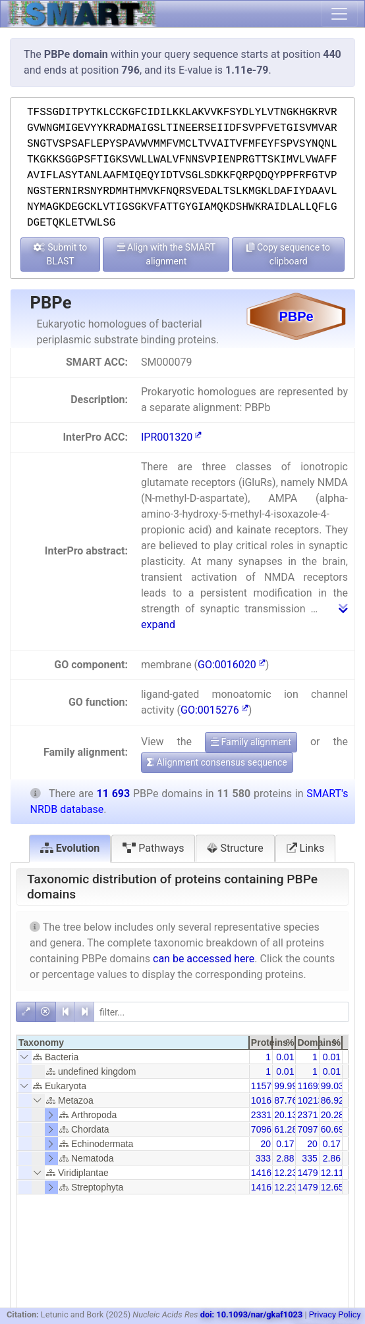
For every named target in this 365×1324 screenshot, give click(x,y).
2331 (261, 1115)
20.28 (332, 1115)
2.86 (332, 1158)
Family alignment (251, 742)
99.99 (285, 1086)
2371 (307, 1115)
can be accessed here (203, 958)
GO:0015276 (214, 710)
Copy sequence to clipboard (288, 254)
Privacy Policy (335, 1314)
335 (309, 1158)
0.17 (285, 1144)
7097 (307, 1129)
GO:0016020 (232, 664)
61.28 (285, 1129)
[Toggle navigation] (339, 14)
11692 (310, 1086)
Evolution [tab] (70, 848)
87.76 (285, 1100)
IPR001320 (171, 437)
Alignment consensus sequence (217, 762)
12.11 (332, 1172)
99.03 (332, 1086)
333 (263, 1158)
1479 (307, 1172)
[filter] (221, 1012)
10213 (310, 1100)
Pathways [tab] (153, 848)
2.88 (285, 1158)
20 (266, 1144)
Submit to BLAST (61, 254)
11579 (264, 1086)
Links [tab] (306, 848)
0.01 (285, 1057)
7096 (261, 1129)
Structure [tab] (235, 848)
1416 (261, 1172)
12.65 (332, 1187)
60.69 (332, 1129)
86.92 (332, 1100)
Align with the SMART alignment (166, 254)
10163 (264, 1100)
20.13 (285, 1115)
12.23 (285, 1172)
